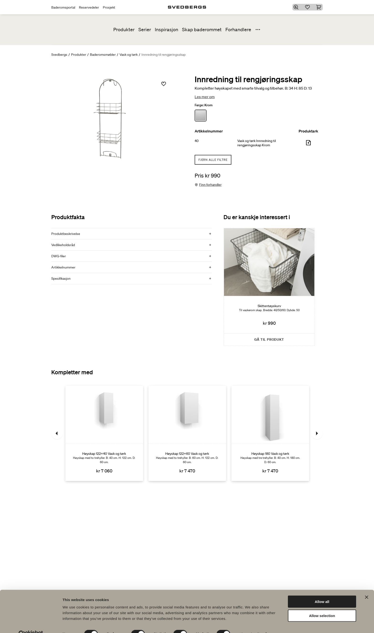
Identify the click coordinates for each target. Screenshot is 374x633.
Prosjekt (109, 7)
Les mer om (205, 96)
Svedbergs (59, 54)
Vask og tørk (128, 54)
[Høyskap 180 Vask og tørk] (270, 433)
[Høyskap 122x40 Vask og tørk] (104, 433)
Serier (144, 29)
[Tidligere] (57, 433)
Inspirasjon (166, 29)
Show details (250, 624)
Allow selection (322, 605)
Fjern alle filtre (213, 160)
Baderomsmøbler (103, 54)
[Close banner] (366, 586)
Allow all (322, 591)
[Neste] (317, 433)
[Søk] (297, 7)
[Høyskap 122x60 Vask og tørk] (187, 433)
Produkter (124, 29)
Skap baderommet (202, 29)
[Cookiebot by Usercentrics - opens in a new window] (31, 623)
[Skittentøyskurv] (269, 286)
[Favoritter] (308, 7)
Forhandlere (238, 29)
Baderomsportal (63, 7)
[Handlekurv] (320, 7)
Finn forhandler (210, 184)
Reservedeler (89, 7)
